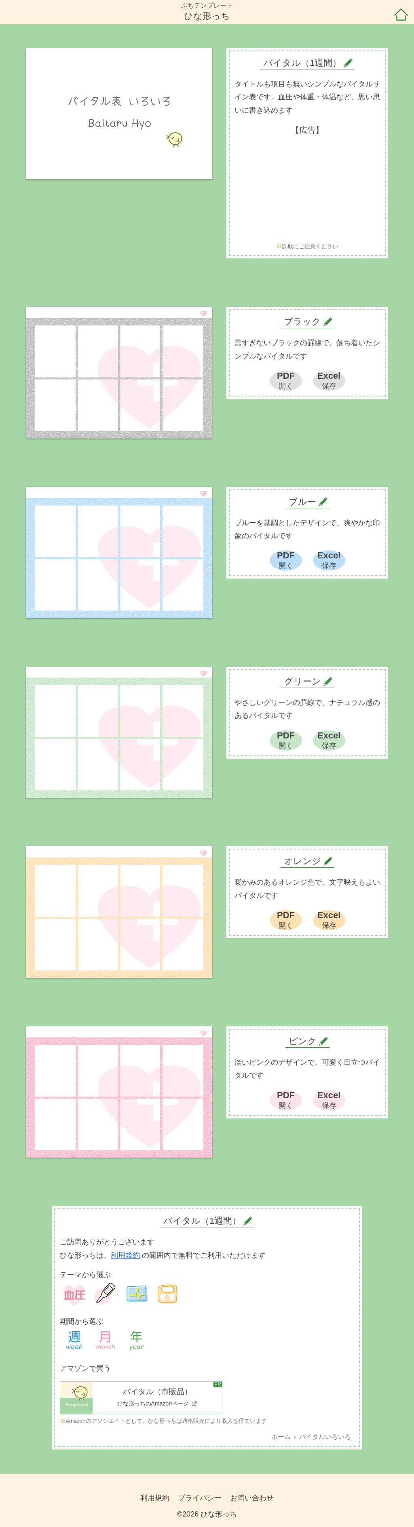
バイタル (137, 1294)
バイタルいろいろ (325, 1436)
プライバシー (200, 1498)
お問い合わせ (252, 1498)
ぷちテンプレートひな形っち (207, 11)
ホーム (401, 15)
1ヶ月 (105, 1341)
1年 (137, 1341)
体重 (168, 1294)
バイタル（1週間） (202, 1221)
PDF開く (286, 380)
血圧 (74, 1294)
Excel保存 (329, 380)
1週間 (74, 1341)
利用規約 (125, 1255)
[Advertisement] (307, 189)
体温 (105, 1294)
